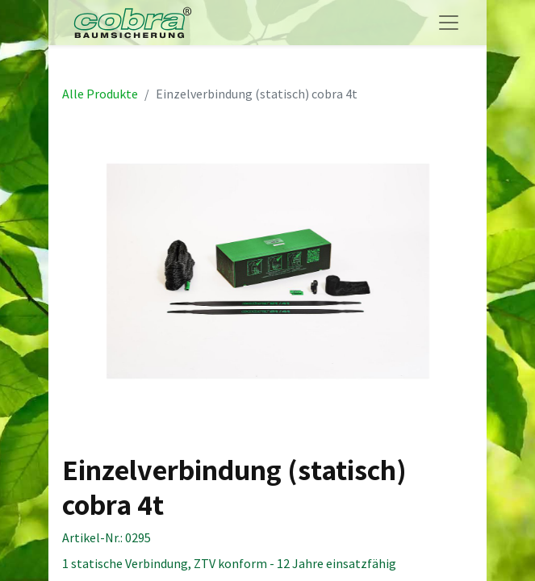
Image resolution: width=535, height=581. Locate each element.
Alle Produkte (100, 94)
